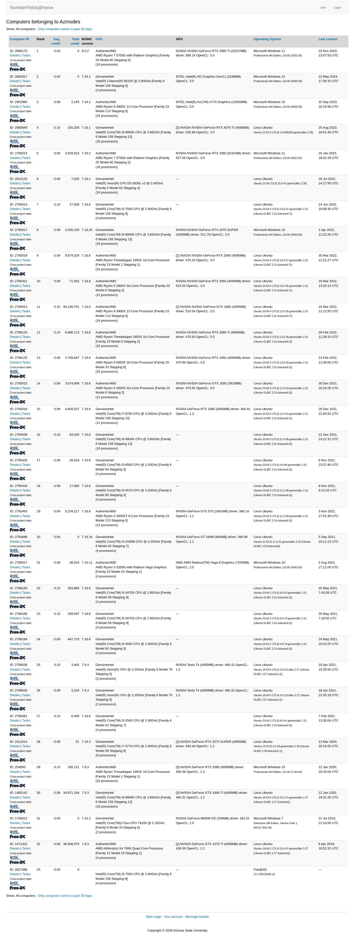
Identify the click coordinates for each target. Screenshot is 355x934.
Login (337, 7)
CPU (99, 39)
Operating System (267, 39)
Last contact (328, 39)
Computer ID (19, 39)
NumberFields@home (31, 7)
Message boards (197, 916)
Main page (153, 916)
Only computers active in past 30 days (65, 29)
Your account (173, 916)
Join (323, 7)
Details (15, 55)
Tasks (26, 55)
